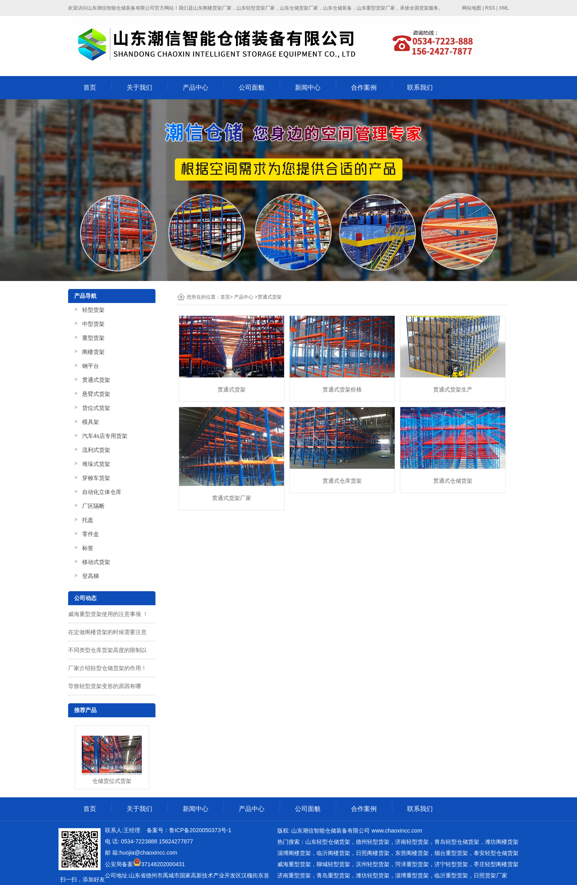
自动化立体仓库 (101, 492)
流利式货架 (96, 450)
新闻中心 (308, 87)
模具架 (90, 422)
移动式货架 (96, 562)
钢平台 (90, 366)
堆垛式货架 (96, 464)
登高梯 (90, 576)
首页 (89, 87)
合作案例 (364, 87)
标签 (87, 548)
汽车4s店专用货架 (104, 436)
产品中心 (195, 87)
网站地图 (471, 8)
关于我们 (139, 87)
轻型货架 (93, 310)
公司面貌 (251, 87)
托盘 (87, 520)
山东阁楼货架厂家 (212, 8)
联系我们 (420, 87)
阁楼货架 (93, 352)
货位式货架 (96, 408)
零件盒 (90, 534)
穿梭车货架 (96, 478)
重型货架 (93, 338)
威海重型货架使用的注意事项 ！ (108, 614)
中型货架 (93, 324)
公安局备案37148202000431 (145, 864)
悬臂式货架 (96, 394)
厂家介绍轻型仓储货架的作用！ (107, 668)
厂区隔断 (93, 506)
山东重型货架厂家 (376, 8)
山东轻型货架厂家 (255, 8)
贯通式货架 (96, 380)
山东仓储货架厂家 (299, 8)
